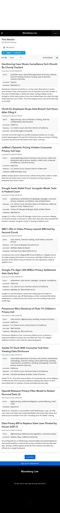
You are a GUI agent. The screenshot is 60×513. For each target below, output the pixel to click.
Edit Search (8, 47)
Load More (30, 457)
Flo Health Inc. (46, 294)
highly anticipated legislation (46, 441)
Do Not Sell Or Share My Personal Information (30, 484)
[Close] (4, 53)
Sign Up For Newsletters (30, 463)
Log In (55, 33)
